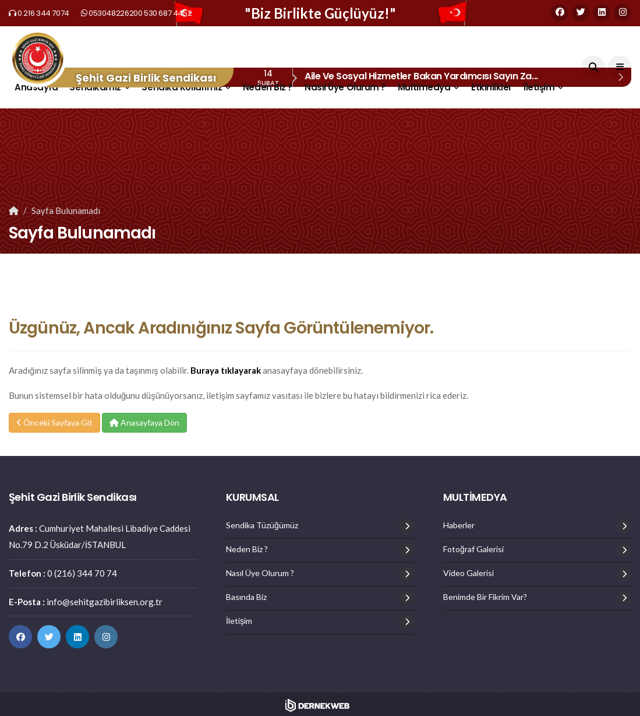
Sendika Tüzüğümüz (262, 525)
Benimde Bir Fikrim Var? (485, 597)
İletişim (539, 87)
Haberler (459, 525)
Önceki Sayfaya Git (54, 422)
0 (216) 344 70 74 (82, 573)
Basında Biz (246, 597)
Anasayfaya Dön (144, 422)
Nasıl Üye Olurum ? (345, 87)
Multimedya (424, 87)
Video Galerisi (468, 573)
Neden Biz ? (268, 87)
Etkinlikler (491, 87)
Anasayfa (36, 87)
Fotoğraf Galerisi (473, 549)
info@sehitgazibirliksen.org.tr (104, 601)
